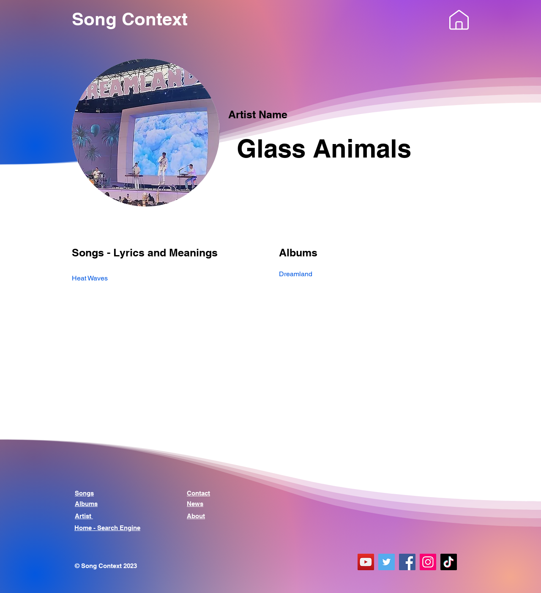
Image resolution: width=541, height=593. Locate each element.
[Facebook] (407, 562)
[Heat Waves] (167, 278)
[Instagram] (428, 562)
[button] (459, 20)
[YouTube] (366, 562)
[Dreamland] (374, 273)
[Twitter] (386, 562)
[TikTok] (448, 562)
